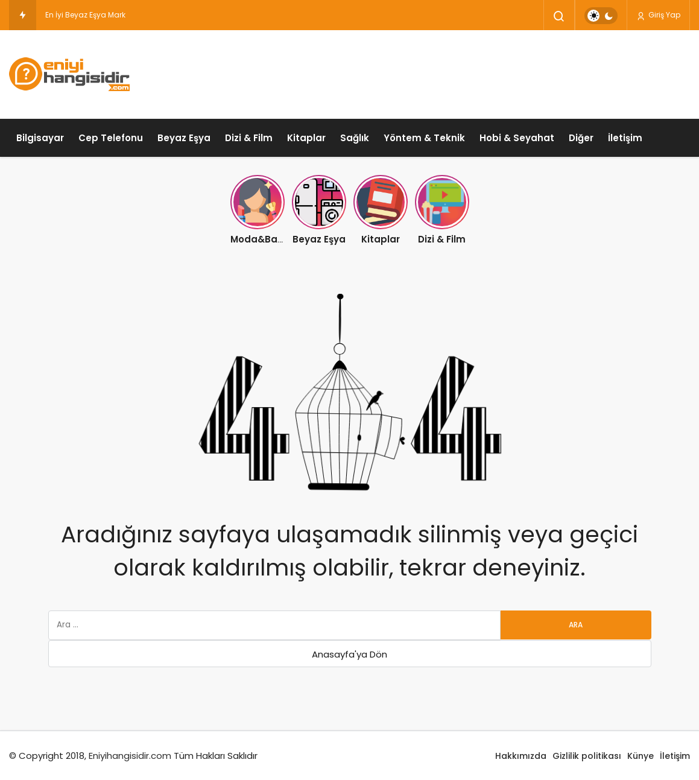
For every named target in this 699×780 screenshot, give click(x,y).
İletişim (625, 138)
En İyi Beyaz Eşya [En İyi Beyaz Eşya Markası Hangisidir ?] (75, 15)
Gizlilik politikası (586, 756)
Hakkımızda (520, 756)
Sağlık (354, 138)
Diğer (581, 138)
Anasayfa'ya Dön (349, 654)
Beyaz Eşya (183, 138)
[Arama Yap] (559, 16)
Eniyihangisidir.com (130, 755)
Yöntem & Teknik (424, 138)
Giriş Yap (658, 15)
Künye (640, 756)
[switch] (601, 15)
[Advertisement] (470, 72)
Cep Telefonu (110, 138)
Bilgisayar (40, 138)
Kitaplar (306, 138)
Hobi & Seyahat (516, 138)
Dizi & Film (249, 138)
